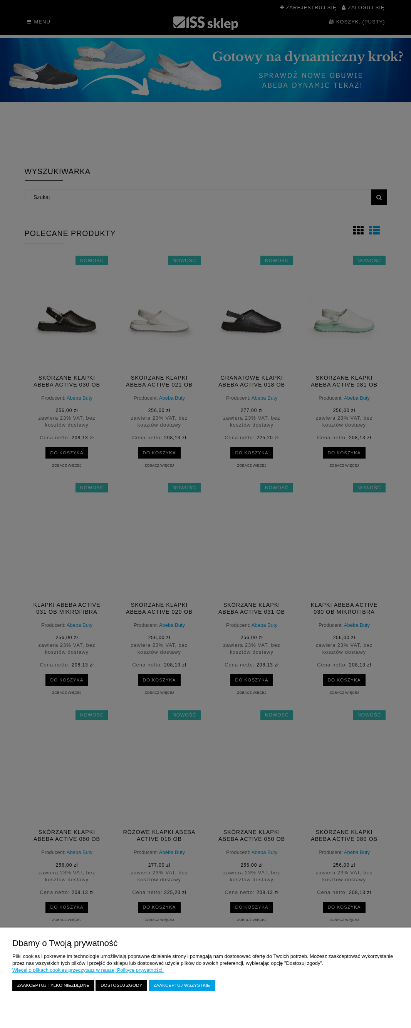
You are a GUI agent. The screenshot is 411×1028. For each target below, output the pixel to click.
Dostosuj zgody (121, 985)
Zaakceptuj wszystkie (181, 985)
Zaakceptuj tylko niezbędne (53, 985)
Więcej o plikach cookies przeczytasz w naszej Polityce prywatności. (88, 970)
